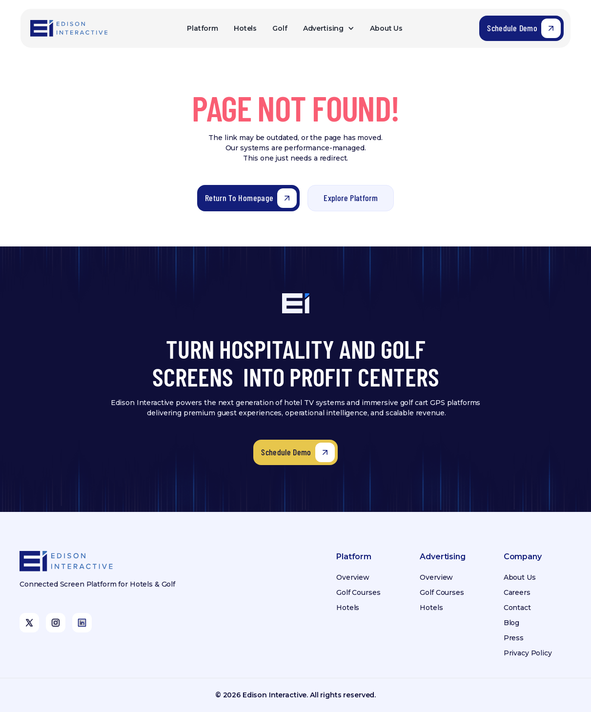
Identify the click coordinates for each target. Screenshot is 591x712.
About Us (386, 28)
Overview (352, 577)
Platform (202, 28)
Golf (279, 28)
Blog (511, 622)
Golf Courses (358, 592)
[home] (69, 28)
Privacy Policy (528, 653)
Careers (517, 592)
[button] (328, 28)
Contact (517, 607)
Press (514, 637)
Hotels (245, 28)
